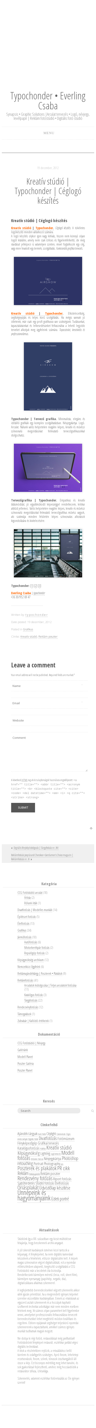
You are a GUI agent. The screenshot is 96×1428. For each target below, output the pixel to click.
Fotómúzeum (66, 1138)
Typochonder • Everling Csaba (48, 100)
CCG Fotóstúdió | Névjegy (31, 1043)
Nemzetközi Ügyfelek (29, 967)
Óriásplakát (28, 1187)
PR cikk (63, 1168)
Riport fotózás (62, 1178)
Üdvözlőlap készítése (54, 1188)
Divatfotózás (48, 1138)
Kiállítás (43, 1148)
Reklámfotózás (25, 980)
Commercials (61, 1134)
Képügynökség (29, 1153)
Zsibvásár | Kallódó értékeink (33, 1021)
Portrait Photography (47, 1163)
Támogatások (24, 1014)
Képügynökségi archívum (31, 960)
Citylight (51, 1133)
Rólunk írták (30, 903)
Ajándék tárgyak (28, 1133)
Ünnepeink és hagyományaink (34, 1195)
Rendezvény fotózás (35, 1178)
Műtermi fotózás (37, 1159)
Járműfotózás (24, 937)
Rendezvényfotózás (28, 1007)
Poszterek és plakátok (37, 1168)
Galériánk (23, 1050)
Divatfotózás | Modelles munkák (35, 910)
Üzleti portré (60, 1198)
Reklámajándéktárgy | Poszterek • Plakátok (40, 973)
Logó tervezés (56, 1153)
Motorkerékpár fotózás (36, 947)
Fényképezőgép (27, 1143)
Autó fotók (42, 1134)
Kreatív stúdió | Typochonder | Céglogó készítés (48, 190)
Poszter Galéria (26, 1063)
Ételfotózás (23, 923)
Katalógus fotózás (33, 995)
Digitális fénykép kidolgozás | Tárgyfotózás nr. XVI (36, 848)
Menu (48, 133)
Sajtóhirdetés (26, 1183)
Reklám (23, 1173)
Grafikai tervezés (48, 1143)
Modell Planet (25, 1057)
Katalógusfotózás (29, 1148)
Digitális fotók (33, 1139)
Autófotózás (30, 942)
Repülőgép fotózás (34, 953)
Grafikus (28, 629)
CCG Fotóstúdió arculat (30, 892)
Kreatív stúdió (28, 637)
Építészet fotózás (27, 916)
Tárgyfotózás (30, 1000)
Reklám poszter (48, 637)
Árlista (27, 897)
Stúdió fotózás (44, 1183)
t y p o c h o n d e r (36, 615)
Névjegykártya (52, 1158)
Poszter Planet (25, 1070)
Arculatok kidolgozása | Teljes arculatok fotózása (50, 985)
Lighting (45, 1153)
